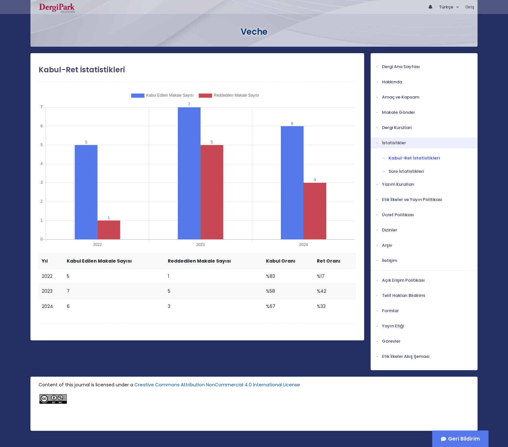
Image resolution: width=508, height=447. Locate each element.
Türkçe (446, 7)
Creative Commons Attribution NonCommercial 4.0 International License (217, 385)
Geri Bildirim (464, 438)
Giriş (469, 7)
